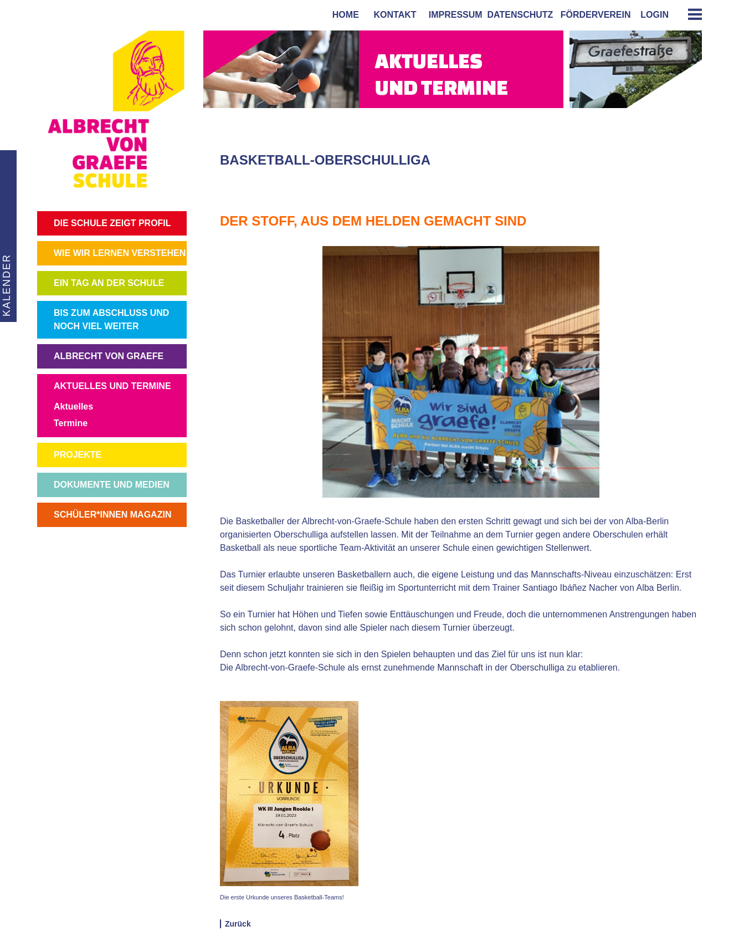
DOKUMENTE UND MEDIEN (112, 484)
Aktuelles (73, 406)
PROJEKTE (77, 454)
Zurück (238, 923)
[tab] (691, 14)
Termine (71, 423)
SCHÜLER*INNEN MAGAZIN (112, 514)
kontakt (393, 14)
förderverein (593, 14)
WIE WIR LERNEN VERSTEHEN (120, 253)
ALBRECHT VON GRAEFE (108, 356)
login (654, 14)
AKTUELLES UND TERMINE (112, 386)
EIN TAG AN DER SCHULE (109, 283)
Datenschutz (520, 14)
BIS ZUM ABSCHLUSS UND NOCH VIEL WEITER (111, 319)
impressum (453, 14)
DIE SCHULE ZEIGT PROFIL (112, 223)
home (343, 14)
